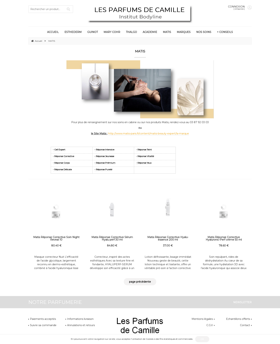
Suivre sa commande (43, 325)
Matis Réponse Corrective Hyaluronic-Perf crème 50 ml (224, 238)
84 (112, 245)
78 (224, 245)
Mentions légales (202, 319)
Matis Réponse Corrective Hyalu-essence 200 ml (167, 238)
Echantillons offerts (238, 319)
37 (168, 245)
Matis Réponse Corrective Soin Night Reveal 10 (56, 238)
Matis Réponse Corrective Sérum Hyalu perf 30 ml (112, 238)
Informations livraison (80, 319)
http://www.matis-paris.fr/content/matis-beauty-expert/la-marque (148, 133)
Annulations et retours (81, 325)
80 (56, 245)
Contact (245, 325)
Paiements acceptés (43, 319)
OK (202, 339)
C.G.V (209, 325)
